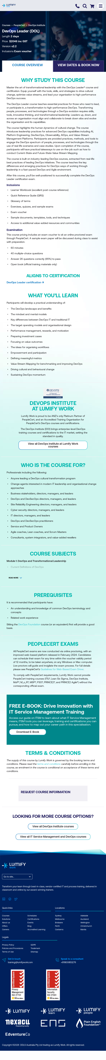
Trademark (35, 948)
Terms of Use (8, 952)
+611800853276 (68, 962)
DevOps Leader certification (24, 282)
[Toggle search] (85, 6)
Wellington (85, 922)
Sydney (58, 916)
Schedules (32, 916)
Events (30, 922)
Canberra (59, 929)
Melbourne (59, 919)
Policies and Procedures (12, 948)
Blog (29, 926)
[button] (27, 66)
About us (6, 922)
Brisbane (59, 922)
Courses (6, 25)
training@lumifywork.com (20, 962)
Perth (57, 926)
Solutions (6, 919)
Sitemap (34, 952)
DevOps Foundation (29, 624)
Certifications (33, 919)
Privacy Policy (8, 945)
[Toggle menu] (100, 6)
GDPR (33, 945)
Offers (4, 926)
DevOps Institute (36, 25)
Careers (5, 929)
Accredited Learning (36, 929)
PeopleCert (19, 25)
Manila (83, 929)
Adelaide (84, 916)
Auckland (84, 919)
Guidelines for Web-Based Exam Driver (62, 669)
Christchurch (86, 926)
